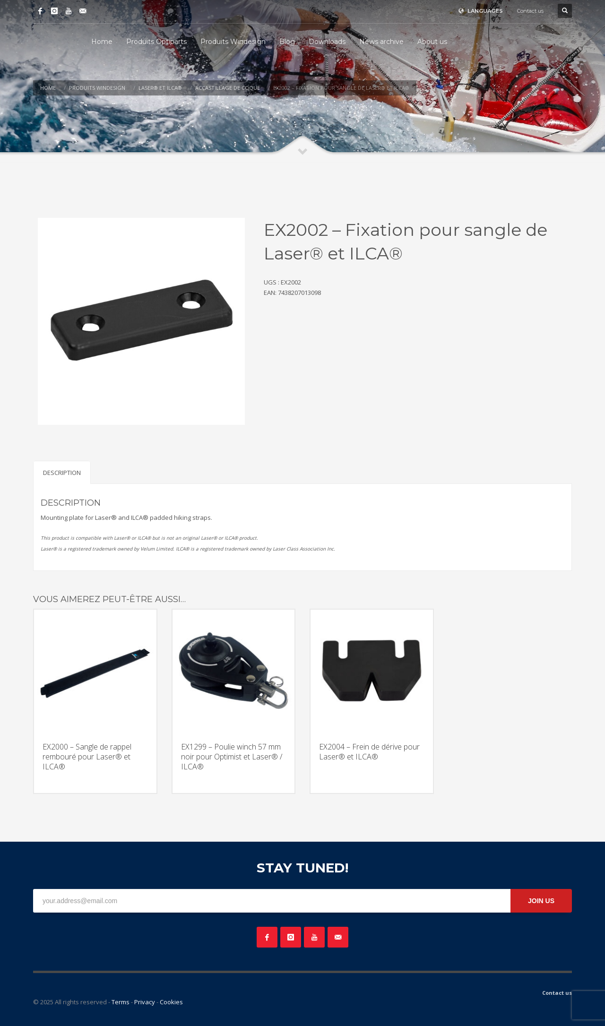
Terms (121, 1002)
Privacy (144, 1002)
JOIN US (541, 901)
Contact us (530, 11)
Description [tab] (62, 472)
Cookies (171, 1002)
